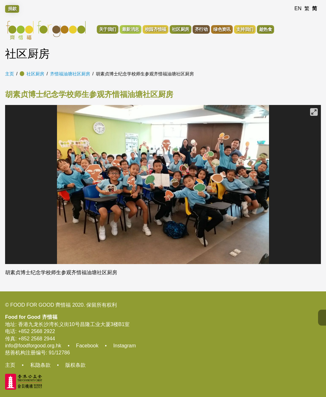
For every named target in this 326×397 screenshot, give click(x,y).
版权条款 (75, 365)
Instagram (124, 345)
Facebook (87, 345)
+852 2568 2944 (36, 338)
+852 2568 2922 (36, 331)
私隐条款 (40, 365)
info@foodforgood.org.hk (33, 345)
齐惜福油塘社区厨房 (70, 73)
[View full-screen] (314, 112)
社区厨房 (35, 73)
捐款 (12, 8)
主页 (9, 73)
